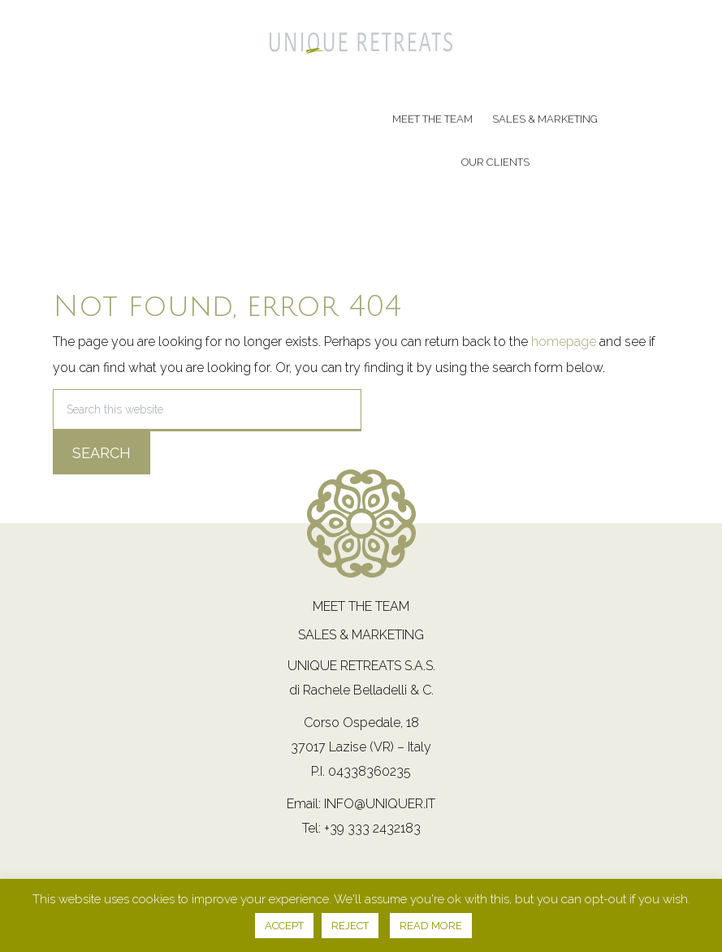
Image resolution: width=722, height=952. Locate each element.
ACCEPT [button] (284, 926)
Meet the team (361, 606)
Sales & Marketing (361, 635)
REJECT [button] (350, 926)
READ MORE (431, 926)
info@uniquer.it (379, 803)
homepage (563, 341)
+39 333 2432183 (372, 828)
